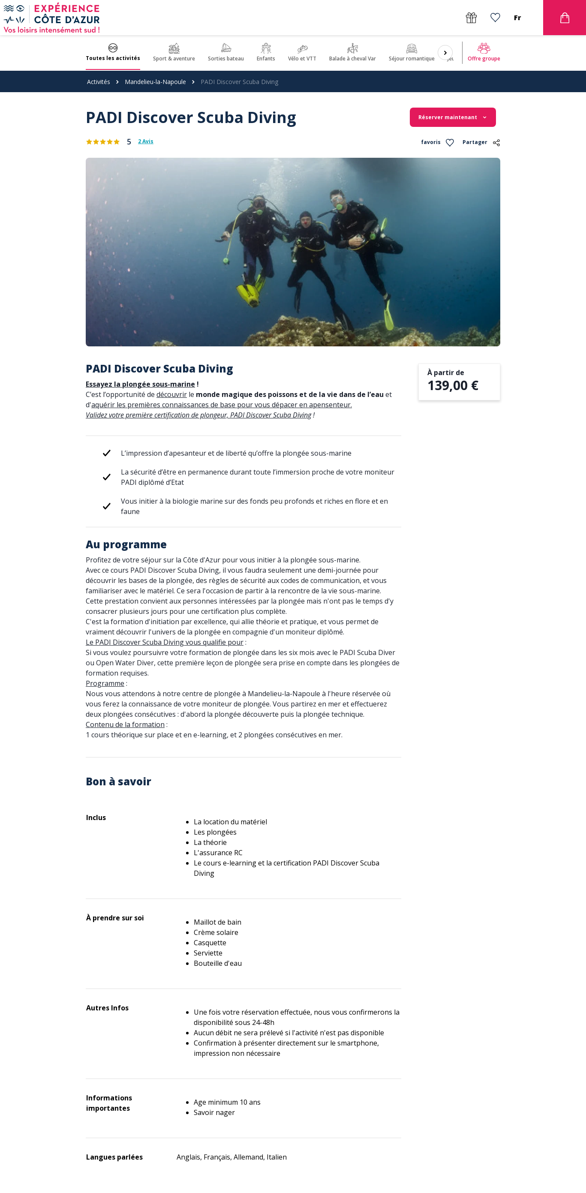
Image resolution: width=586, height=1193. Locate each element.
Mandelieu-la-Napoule (155, 82)
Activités (98, 82)
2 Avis (145, 141)
